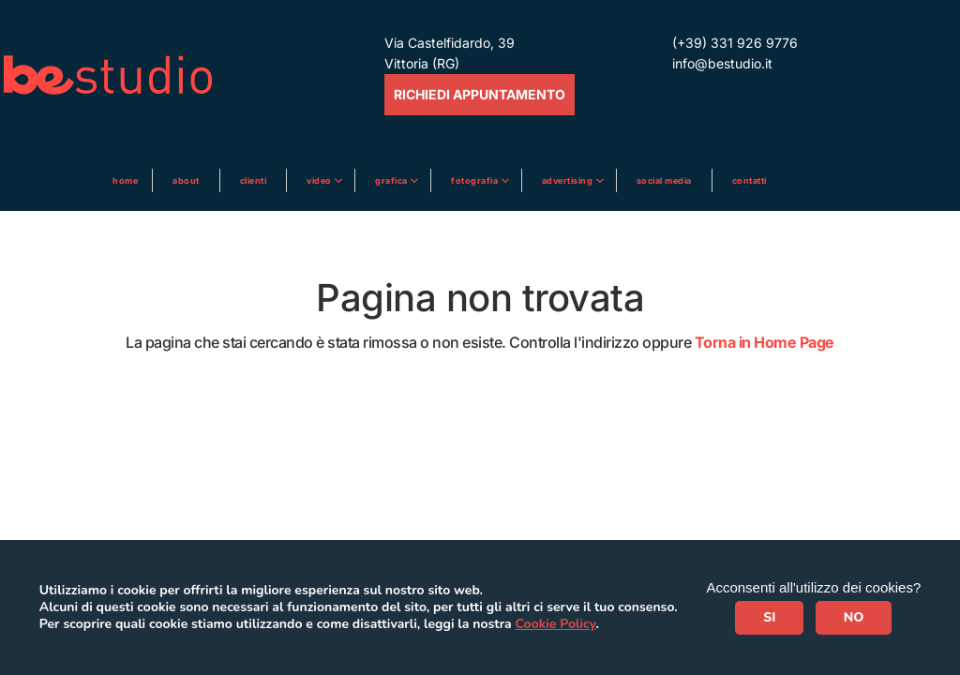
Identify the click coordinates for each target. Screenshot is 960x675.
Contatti (749, 180)
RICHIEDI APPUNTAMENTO (479, 94)
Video (320, 180)
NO (854, 617)
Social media (664, 180)
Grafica (392, 180)
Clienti (253, 180)
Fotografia (476, 180)
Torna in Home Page (764, 342)
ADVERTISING (568, 180)
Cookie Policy (556, 624)
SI (769, 617)
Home (125, 180)
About (186, 180)
